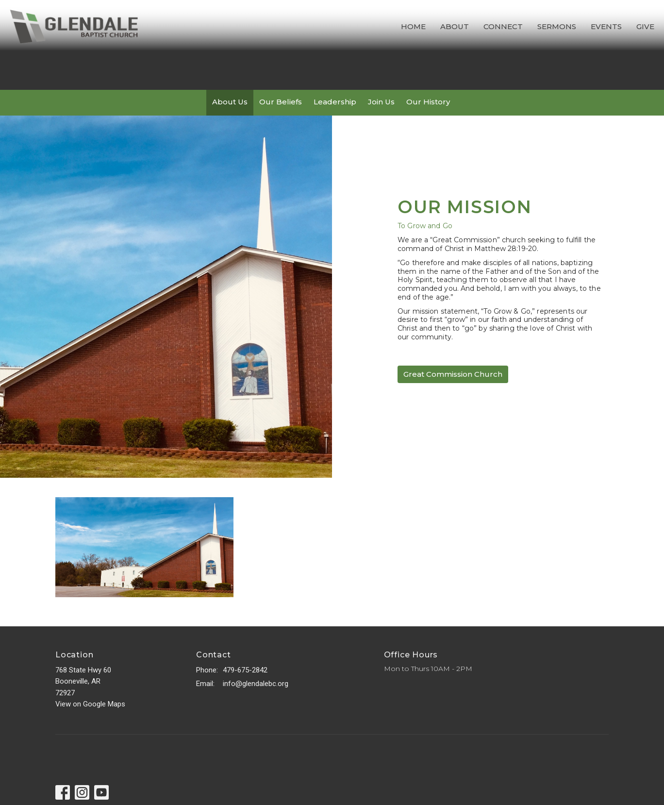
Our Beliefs (280, 101)
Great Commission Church (452, 374)
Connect (503, 26)
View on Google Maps (90, 704)
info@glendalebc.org (255, 683)
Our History (428, 101)
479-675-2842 (245, 670)
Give (645, 26)
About (454, 26)
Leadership (335, 101)
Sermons (556, 26)
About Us (230, 101)
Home (413, 26)
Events (606, 26)
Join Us (381, 101)
